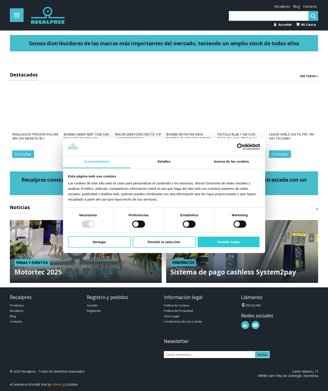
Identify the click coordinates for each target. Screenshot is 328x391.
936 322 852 (251, 305)
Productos (17, 305)
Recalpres (282, 6)
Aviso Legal (171, 316)
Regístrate (94, 311)
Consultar (23, 154)
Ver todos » (309, 76)
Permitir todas (228, 242)
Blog (296, 6)
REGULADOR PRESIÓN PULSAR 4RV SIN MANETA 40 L (35, 136)
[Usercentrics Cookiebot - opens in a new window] (240, 146)
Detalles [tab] (164, 161)
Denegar (99, 242)
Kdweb (57, 384)
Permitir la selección (164, 242)
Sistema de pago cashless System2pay (233, 272)
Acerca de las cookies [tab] (231, 161)
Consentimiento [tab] (96, 161)
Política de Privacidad (178, 311)
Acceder (92, 305)
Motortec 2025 (38, 272)
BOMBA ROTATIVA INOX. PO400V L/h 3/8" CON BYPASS (188, 136)
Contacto (310, 6)
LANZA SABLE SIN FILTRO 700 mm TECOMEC (291, 136)
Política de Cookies (176, 305)
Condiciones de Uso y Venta (183, 321)
